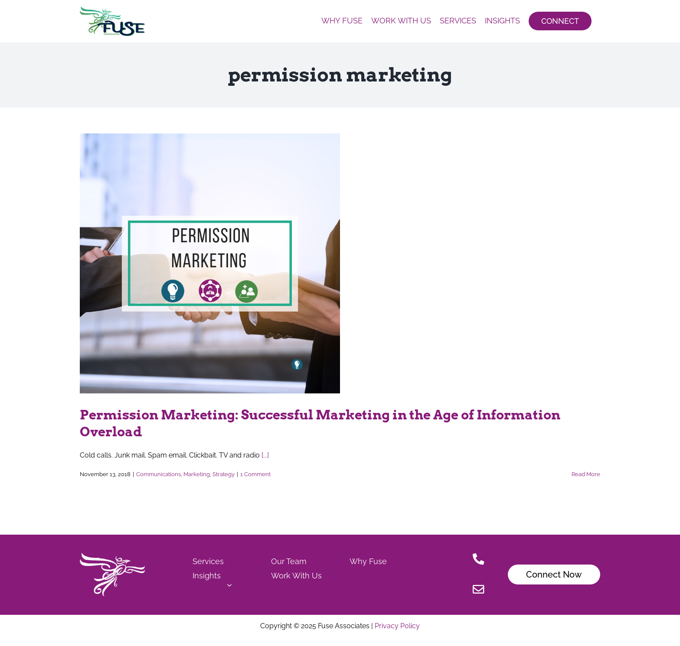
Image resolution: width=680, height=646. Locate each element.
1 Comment (255, 474)
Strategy (223, 474)
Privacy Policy (396, 626)
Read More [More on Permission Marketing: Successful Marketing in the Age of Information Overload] (586, 474)
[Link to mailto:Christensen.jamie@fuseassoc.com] (478, 590)
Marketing (196, 474)
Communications (158, 474)
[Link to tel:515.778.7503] (478, 560)
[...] (265, 455)
